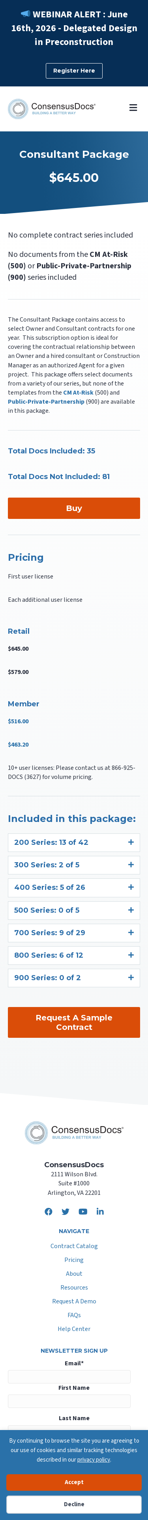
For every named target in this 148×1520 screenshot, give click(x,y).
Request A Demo (74, 1302)
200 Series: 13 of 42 (51, 842)
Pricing (74, 1260)
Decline (74, 1504)
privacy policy (93, 1460)
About (74, 1274)
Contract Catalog (74, 1246)
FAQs (74, 1316)
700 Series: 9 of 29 (49, 932)
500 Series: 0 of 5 (46, 910)
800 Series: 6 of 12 (48, 955)
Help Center (74, 1329)
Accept (74, 1482)
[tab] (74, 843)
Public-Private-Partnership (46, 401)
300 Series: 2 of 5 (46, 865)
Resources (74, 1288)
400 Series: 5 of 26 (49, 887)
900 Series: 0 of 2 (47, 977)
